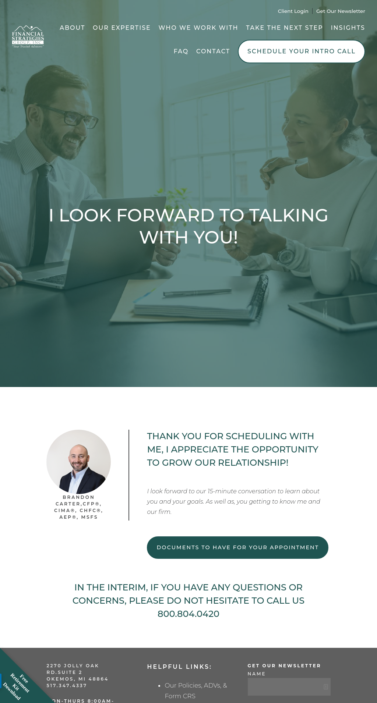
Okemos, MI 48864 (77, 679)
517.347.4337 (66, 685)
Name (257, 674)
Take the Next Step (284, 27)
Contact (213, 51)
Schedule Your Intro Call (301, 51)
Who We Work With (199, 27)
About (72, 27)
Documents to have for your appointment (237, 547)
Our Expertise (122, 27)
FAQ (181, 51)
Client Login (293, 11)
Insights (348, 27)
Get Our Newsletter (340, 11)
